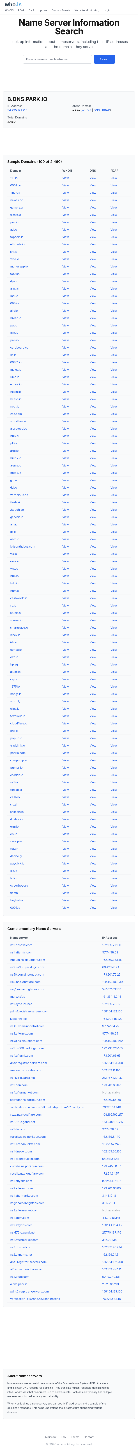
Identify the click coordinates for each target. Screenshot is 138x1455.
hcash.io (16, 399)
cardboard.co (19, 347)
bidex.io (15, 635)
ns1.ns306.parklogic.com (27, 1048)
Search (104, 59)
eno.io (14, 731)
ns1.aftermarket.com (24, 1195)
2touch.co (17, 509)
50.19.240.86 (111, 1276)
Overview (50, 1437)
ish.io (13, 642)
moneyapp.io (19, 266)
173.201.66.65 (111, 1055)
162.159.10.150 (111, 1100)
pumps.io (16, 767)
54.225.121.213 (17, 110)
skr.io (13, 251)
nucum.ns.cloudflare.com (27, 960)
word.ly (15, 701)
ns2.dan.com (18, 1085)
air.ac (13, 524)
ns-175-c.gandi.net (22, 1232)
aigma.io (15, 465)
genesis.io (16, 517)
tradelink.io (17, 745)
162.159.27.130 (111, 945)
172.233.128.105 (112, 1048)
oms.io (14, 561)
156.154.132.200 (112, 1262)
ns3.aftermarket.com (24, 1210)
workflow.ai (18, 421)
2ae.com (16, 414)
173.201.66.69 (111, 1188)
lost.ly (14, 333)
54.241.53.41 (110, 1159)
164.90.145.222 (112, 1019)
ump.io (14, 377)
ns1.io (14, 782)
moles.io (15, 369)
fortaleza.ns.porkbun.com (28, 1136)
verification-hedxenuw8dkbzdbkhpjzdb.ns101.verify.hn (47, 1107)
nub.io (14, 576)
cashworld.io (18, 598)
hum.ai (14, 590)
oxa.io (14, 657)
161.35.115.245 (111, 996)
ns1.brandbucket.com (25, 1159)
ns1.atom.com (19, 1218)
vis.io (13, 554)
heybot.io (16, 900)
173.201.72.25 (111, 974)
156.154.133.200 (112, 1063)
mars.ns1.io (17, 996)
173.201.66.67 (111, 1085)
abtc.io (14, 539)
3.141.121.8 (109, 1195)
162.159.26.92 (111, 1004)
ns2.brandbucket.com (25, 1144)
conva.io (16, 649)
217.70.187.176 (111, 1232)
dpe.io (14, 281)
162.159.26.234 (112, 1247)
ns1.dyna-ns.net (21, 1004)
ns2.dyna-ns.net (21, 1254)
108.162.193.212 (112, 1041)
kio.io (13, 871)
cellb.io (15, 797)
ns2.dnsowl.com (21, 945)
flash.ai (15, 502)
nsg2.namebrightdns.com (27, 1203)
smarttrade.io (19, 627)
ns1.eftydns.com (21, 1181)
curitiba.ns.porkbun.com (26, 1166)
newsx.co (16, 200)
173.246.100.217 (113, 1122)
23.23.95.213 (110, 1284)
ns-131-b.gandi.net (22, 1077)
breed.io (15, 318)
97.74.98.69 (110, 952)
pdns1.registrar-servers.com (29, 1011)
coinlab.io (16, 775)
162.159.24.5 (110, 1254)
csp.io (14, 679)
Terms (75, 1437)
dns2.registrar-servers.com (28, 1063)
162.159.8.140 (111, 1136)
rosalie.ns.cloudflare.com (27, 1173)
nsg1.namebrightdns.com (27, 989)
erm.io (14, 826)
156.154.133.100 (112, 1291)
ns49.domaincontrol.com (27, 1026)
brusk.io (15, 458)
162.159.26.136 (111, 1151)
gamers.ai (16, 207)
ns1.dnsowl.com (21, 1151)
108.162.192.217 (112, 1114)
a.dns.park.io (18, 1284)
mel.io (14, 296)
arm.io (14, 450)
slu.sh (14, 804)
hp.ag (14, 664)
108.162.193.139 (112, 982)
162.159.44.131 (111, 1269)
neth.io (14, 406)
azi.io (13, 229)
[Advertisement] (69, 79)
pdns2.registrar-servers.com (29, 1291)
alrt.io (14, 310)
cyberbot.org (19, 885)
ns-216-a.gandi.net (22, 1122)
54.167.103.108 (111, 989)
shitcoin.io (17, 812)
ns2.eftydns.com (21, 1225)
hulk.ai (14, 436)
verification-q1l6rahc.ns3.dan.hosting (35, 1299)
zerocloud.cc (19, 495)
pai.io (13, 325)
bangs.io (16, 694)
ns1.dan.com (18, 1129)
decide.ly (16, 856)
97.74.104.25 (110, 1026)
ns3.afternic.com (21, 1033)
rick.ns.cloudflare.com (25, 982)
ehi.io (13, 834)
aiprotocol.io (18, 428)
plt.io (13, 443)
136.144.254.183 (112, 1225)
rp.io (13, 605)
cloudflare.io (18, 723)
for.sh (14, 848)
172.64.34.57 (110, 1173)
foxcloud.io (17, 716)
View (65, 178)
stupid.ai (15, 613)
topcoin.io (17, 237)
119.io (14, 178)
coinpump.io (18, 760)
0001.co (15, 185)
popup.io (16, 738)
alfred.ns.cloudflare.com (26, 1269)
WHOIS (9, 10)
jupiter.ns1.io (18, 1019)
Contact (89, 1437)
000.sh (15, 274)
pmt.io (14, 222)
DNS (31, 10)
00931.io (16, 362)
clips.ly (14, 708)
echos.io (16, 384)
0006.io (15, 907)
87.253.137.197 (111, 1181)
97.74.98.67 (110, 1129)
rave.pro (16, 841)
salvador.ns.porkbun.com (27, 1100)
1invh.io (15, 193)
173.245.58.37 (111, 1166)
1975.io (15, 686)
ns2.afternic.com (21, 1188)
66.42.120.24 (110, 967)
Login (107, 10)
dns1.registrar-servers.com (28, 1262)
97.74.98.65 (110, 1033)
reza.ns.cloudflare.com (26, 1114)
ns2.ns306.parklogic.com (27, 967)
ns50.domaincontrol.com (27, 974)
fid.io (13, 878)
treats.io (15, 215)
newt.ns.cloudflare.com (26, 1041)
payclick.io (17, 863)
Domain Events (61, 10)
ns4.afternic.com (21, 1055)
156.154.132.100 (112, 1011)
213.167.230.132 (112, 1077)
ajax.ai (14, 288)
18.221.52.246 (111, 1144)
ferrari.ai (16, 789)
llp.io (13, 355)
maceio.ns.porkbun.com (26, 1070)
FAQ (63, 1437)
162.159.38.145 (112, 960)
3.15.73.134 (109, 1240)
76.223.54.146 (111, 1107)
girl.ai (13, 480)
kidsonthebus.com (22, 546)
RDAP (21, 10)
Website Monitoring (87, 10)
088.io (14, 303)
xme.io (14, 259)
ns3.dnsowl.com (21, 1247)
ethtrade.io (17, 244)
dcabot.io (16, 819)
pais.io (14, 340)
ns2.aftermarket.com (24, 1240)
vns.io (14, 568)
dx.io (13, 532)
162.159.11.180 (111, 1070)
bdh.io (14, 583)
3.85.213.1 (108, 1203)
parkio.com (18, 753)
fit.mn (14, 893)
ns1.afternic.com (21, 952)
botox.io (15, 473)
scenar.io (16, 620)
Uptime (42, 10)
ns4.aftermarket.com (24, 1092)
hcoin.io (15, 392)
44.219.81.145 (111, 1218)
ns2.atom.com (19, 1276)
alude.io (15, 672)
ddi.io (13, 487)
